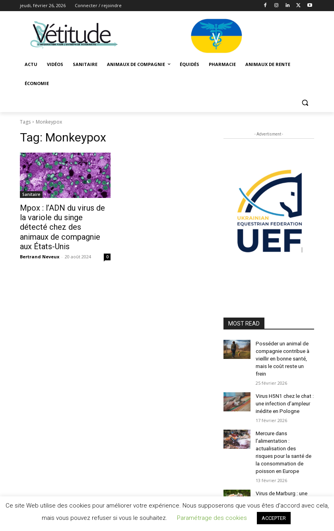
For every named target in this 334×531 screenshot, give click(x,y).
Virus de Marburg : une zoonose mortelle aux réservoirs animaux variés (284, 480)
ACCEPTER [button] (274, 518)
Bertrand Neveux (39, 243)
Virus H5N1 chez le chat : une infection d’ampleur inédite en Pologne (283, 391)
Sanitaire (31, 194)
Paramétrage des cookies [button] (212, 517)
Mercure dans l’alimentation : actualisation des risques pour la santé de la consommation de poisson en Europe (284, 436)
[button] (304, 102)
